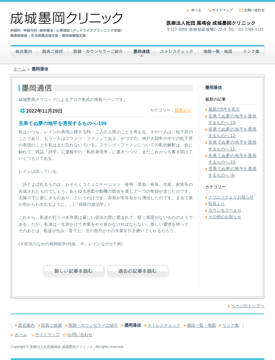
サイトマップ (220, 10)
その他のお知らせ (224, 216)
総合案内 (32, 50)
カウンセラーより (224, 210)
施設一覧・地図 (218, 50)
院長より (183, 110)
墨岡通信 (141, 50)
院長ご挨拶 (55, 50)
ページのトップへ (247, 305)
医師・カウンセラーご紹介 (98, 50)
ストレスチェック (178, 50)
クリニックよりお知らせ (231, 197)
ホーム (194, 10)
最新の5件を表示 (224, 109)
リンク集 (251, 50)
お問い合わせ (252, 10)
